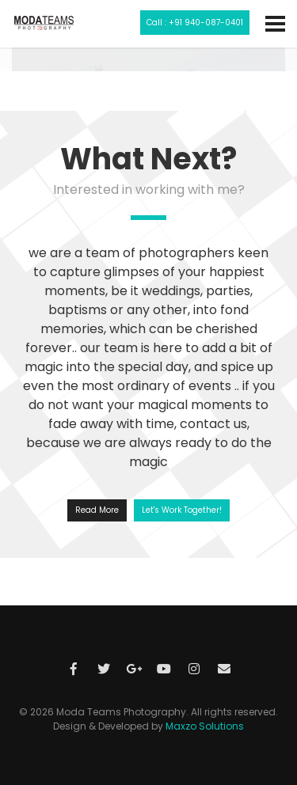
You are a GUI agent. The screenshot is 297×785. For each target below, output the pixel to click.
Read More (97, 510)
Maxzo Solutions (205, 726)
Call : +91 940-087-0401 (195, 22)
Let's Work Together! (182, 510)
